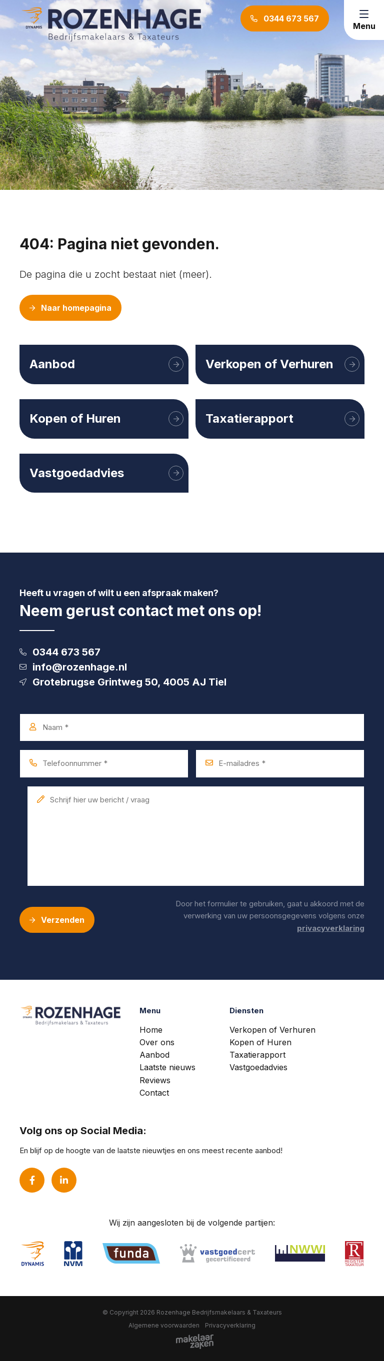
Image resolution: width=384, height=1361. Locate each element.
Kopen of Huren (261, 1042)
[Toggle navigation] (364, 20)
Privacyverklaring (230, 1325)
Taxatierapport (258, 1055)
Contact (154, 1093)
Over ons (157, 1042)
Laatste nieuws (168, 1067)
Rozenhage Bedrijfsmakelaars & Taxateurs (219, 1312)
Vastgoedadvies (259, 1067)
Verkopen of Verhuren (273, 1030)
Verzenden (57, 920)
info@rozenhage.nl (73, 667)
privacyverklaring (330, 928)
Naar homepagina (71, 308)
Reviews (155, 1080)
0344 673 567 (60, 652)
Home (151, 1030)
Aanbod (155, 1055)
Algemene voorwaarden (164, 1325)
